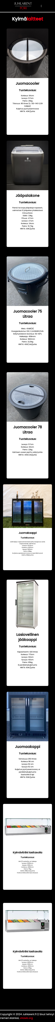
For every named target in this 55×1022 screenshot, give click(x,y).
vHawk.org (26, 1018)
